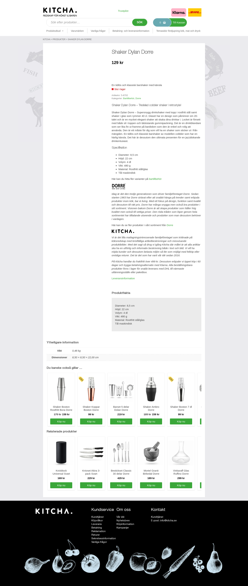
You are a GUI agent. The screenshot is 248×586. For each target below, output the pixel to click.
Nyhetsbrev (123, 520)
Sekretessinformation (103, 538)
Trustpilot (123, 10)
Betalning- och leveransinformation (131, 31)
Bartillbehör (128, 98)
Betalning (96, 527)
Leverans (96, 524)
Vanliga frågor (98, 31)
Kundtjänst (97, 516)
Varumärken (77, 31)
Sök (140, 22)
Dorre (138, 98)
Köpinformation (125, 524)
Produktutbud (55, 30)
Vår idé (120, 516)
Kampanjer (122, 527)
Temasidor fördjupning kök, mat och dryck (178, 31)
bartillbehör (155, 178)
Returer (95, 534)
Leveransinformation (123, 278)
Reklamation (98, 531)
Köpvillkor (97, 520)
